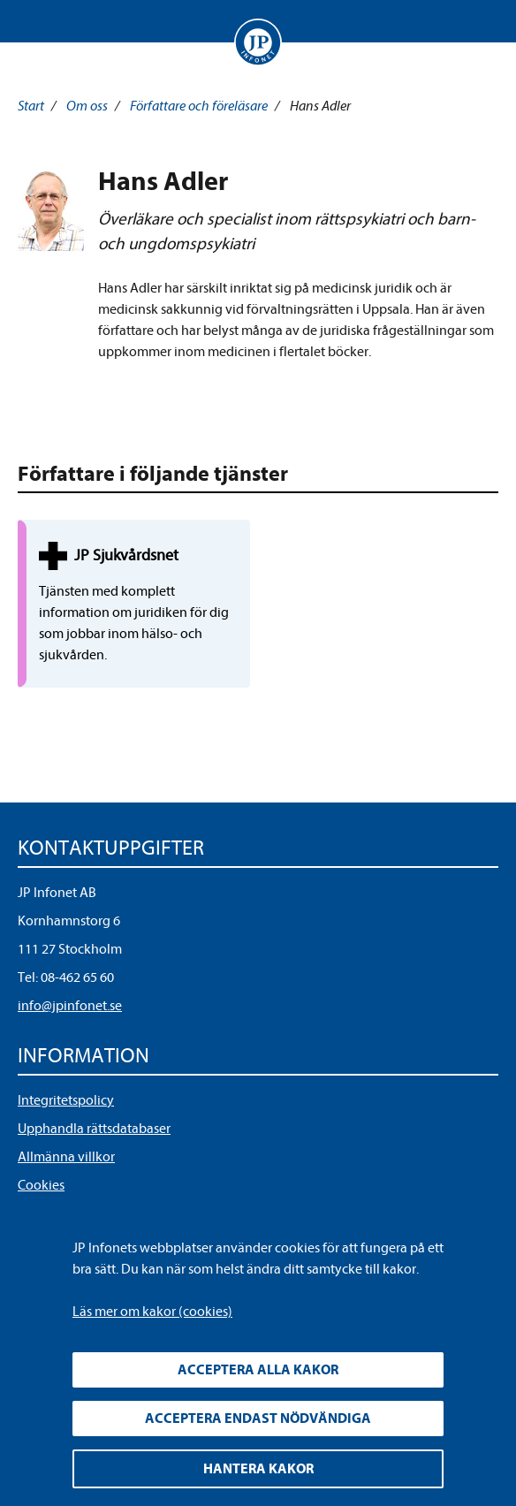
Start (31, 106)
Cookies (41, 1185)
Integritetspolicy (66, 1100)
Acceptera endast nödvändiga (258, 1418)
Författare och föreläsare (199, 106)
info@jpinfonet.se (70, 1006)
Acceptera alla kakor (258, 1370)
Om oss (87, 106)
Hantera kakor (258, 1469)
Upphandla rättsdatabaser (94, 1129)
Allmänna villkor (66, 1157)
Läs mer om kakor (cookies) (152, 1312)
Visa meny (34, 21)
